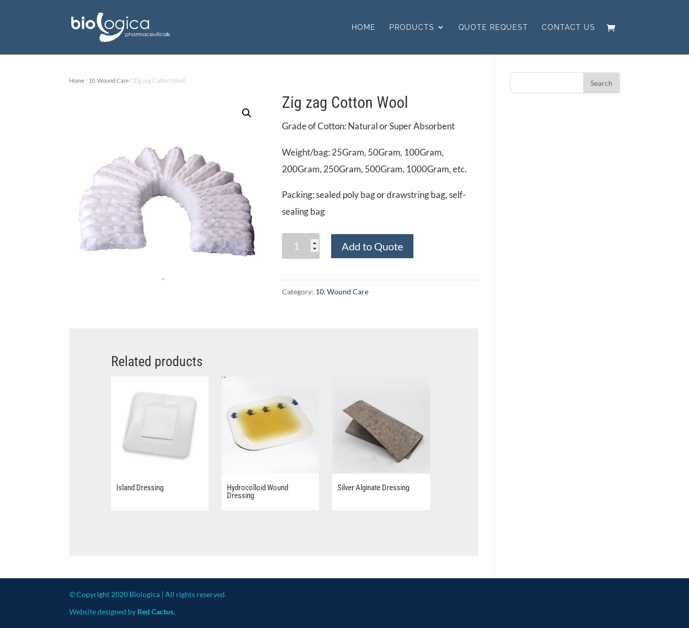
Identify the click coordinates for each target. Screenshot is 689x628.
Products (411, 27)
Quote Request (493, 27)
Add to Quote (372, 246)
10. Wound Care (109, 80)
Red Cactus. (156, 611)
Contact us (568, 27)
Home (364, 27)
